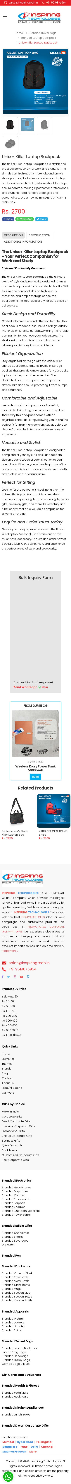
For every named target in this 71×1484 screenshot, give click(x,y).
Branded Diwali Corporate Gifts (25, 1425)
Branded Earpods (13, 1203)
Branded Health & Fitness (20, 1385)
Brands (6, 1068)
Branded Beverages (15, 1241)
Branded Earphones (15, 1191)
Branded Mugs (11, 1289)
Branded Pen (11, 1255)
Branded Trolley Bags (16, 1360)
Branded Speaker (13, 1207)
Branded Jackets (13, 1322)
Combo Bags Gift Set (16, 1364)
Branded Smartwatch (16, 1199)
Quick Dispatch (12, 1145)
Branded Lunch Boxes (16, 1414)
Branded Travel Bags (17, 1341)
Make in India (10, 1111)
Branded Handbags (15, 1356)
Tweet (41, 219)
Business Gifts (11, 1140)
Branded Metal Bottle (16, 1281)
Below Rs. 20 (10, 996)
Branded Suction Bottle (17, 1296)
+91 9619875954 (19, 969)
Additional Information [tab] (23, 241)
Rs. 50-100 (8, 1006)
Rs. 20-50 (8, 1001)
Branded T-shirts (13, 1318)
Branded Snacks (12, 1237)
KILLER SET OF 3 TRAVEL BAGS (53, 828)
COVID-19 (8, 1059)
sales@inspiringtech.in (25, 962)
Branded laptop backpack (38, 38)
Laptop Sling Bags (14, 1352)
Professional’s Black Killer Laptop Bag (15, 828)
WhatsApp (24, 219)
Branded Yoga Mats (15, 1393)
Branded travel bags (42, 33)
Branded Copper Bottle (17, 1300)
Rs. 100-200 (9, 1011)
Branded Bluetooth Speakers (21, 1211)
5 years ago (35, 761)
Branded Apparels (15, 1311)
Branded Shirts (11, 1330)
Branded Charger (13, 1195)
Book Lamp (9, 1150)
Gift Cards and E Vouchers (21, 1375)
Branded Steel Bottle (15, 1277)
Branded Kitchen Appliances (23, 1407)
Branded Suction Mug (16, 1293)
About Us (8, 1083)
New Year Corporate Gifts (18, 1126)
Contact (7, 1078)
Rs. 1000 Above (11, 1035)
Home (19, 33)
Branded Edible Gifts (17, 1226)
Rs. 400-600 (9, 1025)
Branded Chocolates (16, 1233)
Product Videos (12, 1088)
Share (8, 219)
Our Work (8, 1093)
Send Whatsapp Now (30, 687)
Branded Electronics (17, 1180)
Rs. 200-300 (9, 1016)
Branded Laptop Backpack (19, 1348)
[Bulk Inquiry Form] (33, 631)
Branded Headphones (16, 1187)
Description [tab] (13, 235)
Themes (7, 1064)
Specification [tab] (39, 235)
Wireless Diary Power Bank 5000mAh (35, 768)
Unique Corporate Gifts (17, 1136)
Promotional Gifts (13, 1131)
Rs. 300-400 (9, 1020)
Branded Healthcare (15, 1396)
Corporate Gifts (12, 1116)
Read (35, 777)
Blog (5, 1073)
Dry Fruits (8, 1244)
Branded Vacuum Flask (17, 1273)
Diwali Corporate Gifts (16, 1121)
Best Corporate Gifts (15, 1160)
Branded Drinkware (16, 1266)
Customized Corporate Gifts (20, 1155)
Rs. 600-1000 (10, 1030)
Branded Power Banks (16, 1215)
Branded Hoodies (13, 1326)
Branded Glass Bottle (16, 1285)
